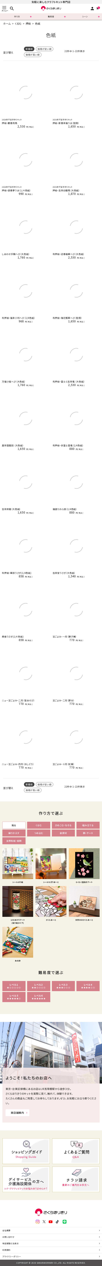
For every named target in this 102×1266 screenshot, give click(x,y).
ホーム (7, 23)
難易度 (51, 16)
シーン (85, 16)
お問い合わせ (8, 1237)
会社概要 (6, 1230)
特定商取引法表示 (10, 1243)
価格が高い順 (33, 54)
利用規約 (6, 1250)
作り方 (17, 16)
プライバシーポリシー (11, 1256)
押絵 (28, 23)
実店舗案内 (17, 1113)
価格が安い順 (45, 48)
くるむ (18, 23)
